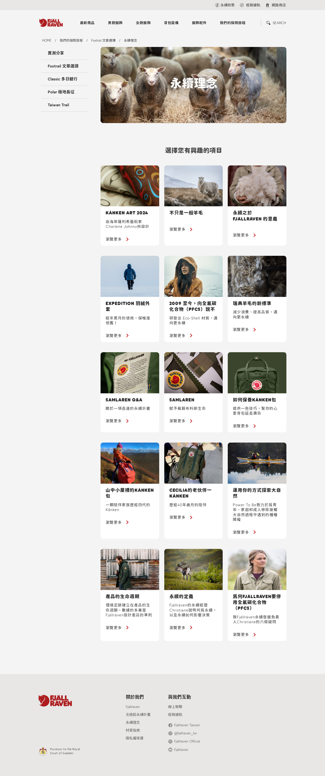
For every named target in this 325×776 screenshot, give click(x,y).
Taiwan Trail (58, 105)
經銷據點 (175, 715)
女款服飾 (143, 23)
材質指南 (133, 730)
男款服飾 (115, 23)
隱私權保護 (134, 738)
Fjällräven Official (187, 741)
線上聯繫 (175, 707)
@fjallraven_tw (185, 733)
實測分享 (56, 53)
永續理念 (133, 722)
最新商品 (87, 23)
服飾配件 (199, 23)
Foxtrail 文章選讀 (63, 66)
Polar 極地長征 (61, 92)
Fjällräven (133, 707)
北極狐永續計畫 (138, 715)
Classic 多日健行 (62, 79)
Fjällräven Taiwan (187, 725)
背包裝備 (171, 23)
